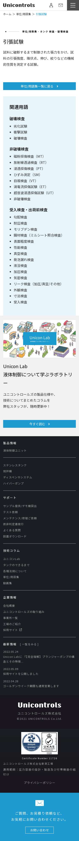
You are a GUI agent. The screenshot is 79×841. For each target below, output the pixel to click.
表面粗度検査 (24, 241)
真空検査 (20, 253)
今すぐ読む (39, 424)
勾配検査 (20, 216)
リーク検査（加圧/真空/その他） (38, 283)
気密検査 (20, 277)
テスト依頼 (10, 512)
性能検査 (20, 247)
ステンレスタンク (15, 465)
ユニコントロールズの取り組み (23, 612)
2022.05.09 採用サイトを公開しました (21, 671)
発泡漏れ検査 (24, 259)
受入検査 (20, 301)
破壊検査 (20, 138)
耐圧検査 (20, 223)
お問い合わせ (39, 830)
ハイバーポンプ (13, 483)
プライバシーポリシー (39, 782)
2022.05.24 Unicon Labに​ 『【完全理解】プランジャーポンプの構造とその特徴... (39, 656)
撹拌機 (7, 471)
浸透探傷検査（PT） (29, 168)
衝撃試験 (20, 132)
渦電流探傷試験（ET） (31, 186)
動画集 (7, 583)
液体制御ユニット (15, 450)
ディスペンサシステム (17, 477)
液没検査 (20, 265)
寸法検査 (20, 295)
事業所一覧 (10, 618)
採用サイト (12, 630)
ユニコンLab (11, 559)
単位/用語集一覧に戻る (39, 86)
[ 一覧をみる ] (29, 644)
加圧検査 (20, 271)
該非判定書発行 (13, 524)
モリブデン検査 (25, 229)
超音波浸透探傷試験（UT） (35, 192)
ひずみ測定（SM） (28, 174)
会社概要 (9, 606)
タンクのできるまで (16, 565)
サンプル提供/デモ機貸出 (20, 506)
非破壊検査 (22, 198)
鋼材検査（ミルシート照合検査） (39, 235)
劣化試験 (20, 126)
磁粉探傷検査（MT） (30, 156)
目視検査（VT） (26, 180)
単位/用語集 (11, 577)
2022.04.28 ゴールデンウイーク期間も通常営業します (31, 683)
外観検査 (20, 289)
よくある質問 (12, 530)
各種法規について (15, 571)
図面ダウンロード (15, 536)
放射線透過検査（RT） (31, 162)
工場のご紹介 (12, 624)
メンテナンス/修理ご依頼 (20, 518)
